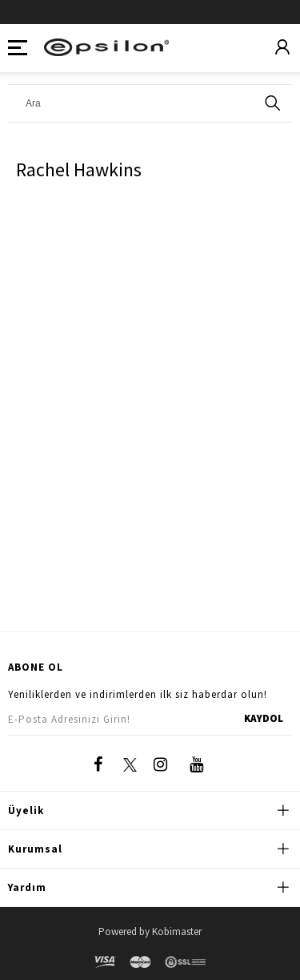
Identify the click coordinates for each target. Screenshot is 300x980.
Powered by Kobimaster (150, 931)
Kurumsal (35, 849)
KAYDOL (263, 718)
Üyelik (26, 810)
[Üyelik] (282, 48)
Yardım (27, 887)
